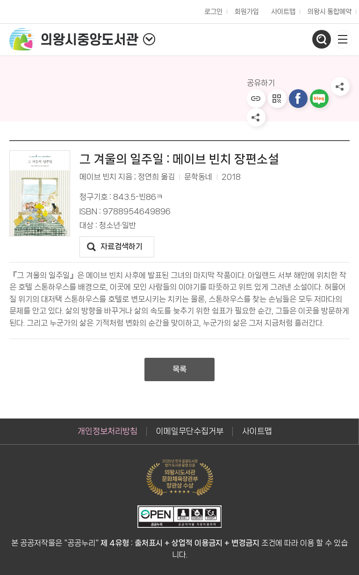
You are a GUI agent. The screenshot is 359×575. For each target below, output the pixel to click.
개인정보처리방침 (107, 431)
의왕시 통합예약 (327, 9)
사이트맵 (283, 11)
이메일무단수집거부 (189, 431)
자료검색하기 (122, 246)
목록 (179, 369)
